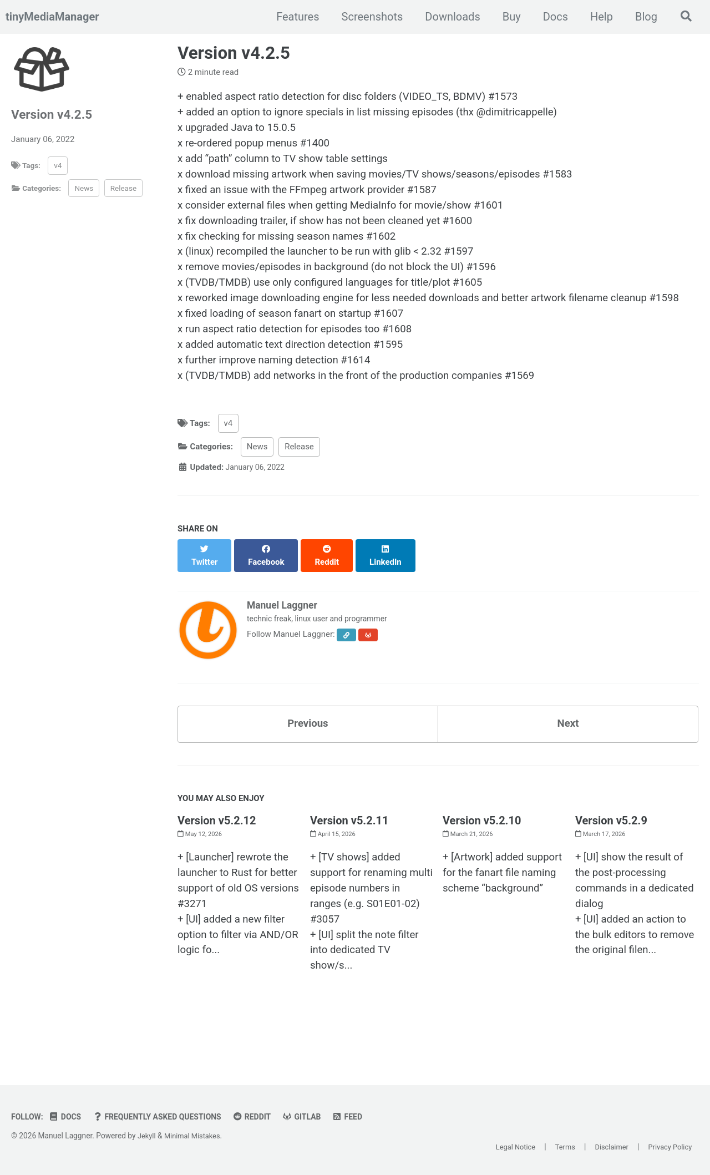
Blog (642, 16)
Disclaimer (605, 1147)
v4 (58, 165)
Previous (308, 753)
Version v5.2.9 (611, 851)
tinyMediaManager (52, 16)
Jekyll (147, 1135)
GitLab (317, 1117)
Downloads (448, 16)
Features (293, 16)
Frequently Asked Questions (166, 1117)
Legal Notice (502, 1147)
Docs (551, 16)
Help (597, 16)
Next (568, 753)
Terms (556, 1147)
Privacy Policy (668, 1147)
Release (123, 188)
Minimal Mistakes (195, 1135)
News (83, 188)
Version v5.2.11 (349, 851)
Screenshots (368, 16)
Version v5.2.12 (217, 851)
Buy (508, 16)
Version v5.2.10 (482, 851)
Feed (365, 1117)
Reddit (265, 1117)
